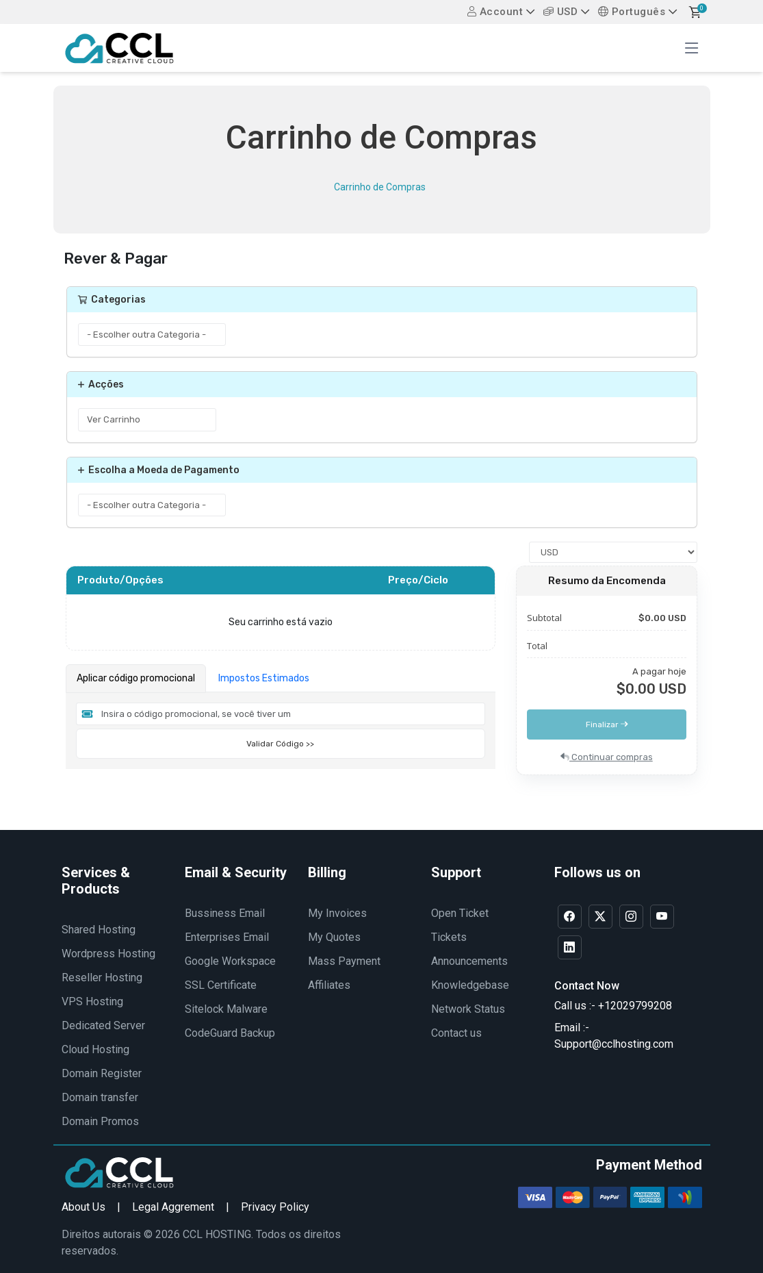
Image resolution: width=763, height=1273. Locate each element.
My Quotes (334, 937)
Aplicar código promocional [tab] (136, 678)
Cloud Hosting (95, 1049)
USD (560, 11)
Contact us (456, 1032)
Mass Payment (344, 961)
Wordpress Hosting (108, 953)
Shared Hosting (98, 929)
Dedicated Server (103, 1025)
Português (632, 11)
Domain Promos (100, 1121)
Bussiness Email (225, 913)
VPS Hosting (92, 1001)
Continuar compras (606, 757)
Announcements (469, 961)
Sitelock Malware (226, 1009)
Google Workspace (230, 961)
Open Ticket (460, 913)
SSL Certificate (221, 985)
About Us (83, 1206)
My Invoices (337, 913)
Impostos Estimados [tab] (263, 678)
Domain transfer (100, 1097)
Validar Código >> (280, 743)
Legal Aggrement (173, 1206)
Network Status (468, 1009)
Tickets (449, 937)
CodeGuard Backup (230, 1032)
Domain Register (102, 1073)
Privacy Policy (275, 1206)
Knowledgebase (470, 985)
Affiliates (329, 985)
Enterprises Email (227, 937)
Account (495, 11)
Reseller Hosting (102, 977)
